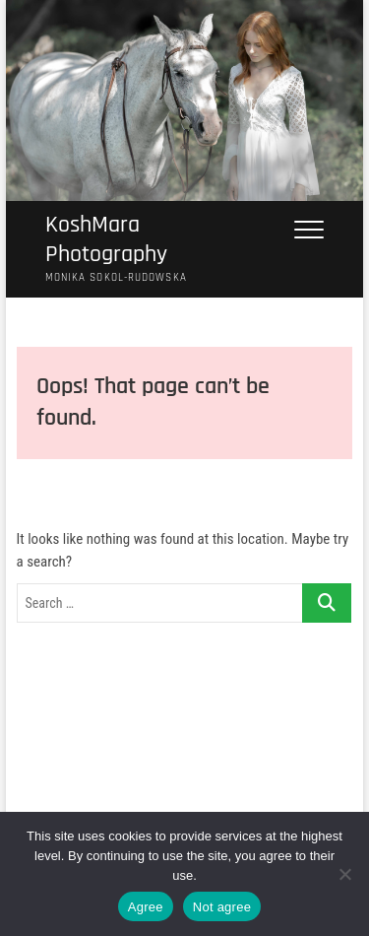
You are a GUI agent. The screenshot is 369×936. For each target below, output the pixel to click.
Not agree (222, 907)
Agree (145, 907)
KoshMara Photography (106, 239)
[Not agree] (344, 874)
